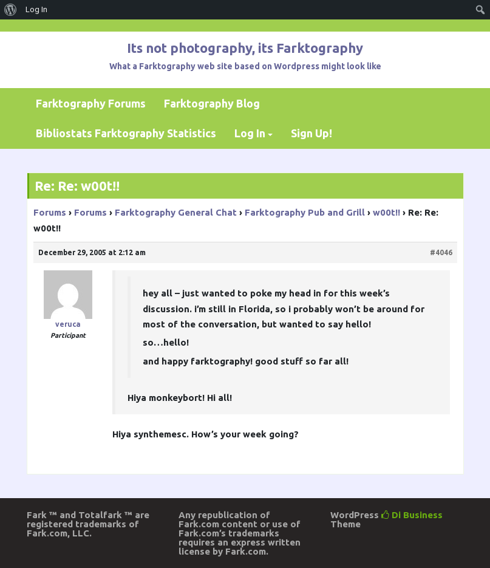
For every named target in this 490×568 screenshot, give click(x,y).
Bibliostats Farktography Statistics (126, 133)
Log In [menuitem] (36, 9)
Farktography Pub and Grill (305, 212)
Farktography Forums (91, 103)
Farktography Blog (212, 103)
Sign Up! (311, 133)
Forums (49, 212)
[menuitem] (10, 9)
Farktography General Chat (176, 212)
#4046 (441, 252)
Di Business (412, 515)
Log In (249, 133)
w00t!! (386, 212)
